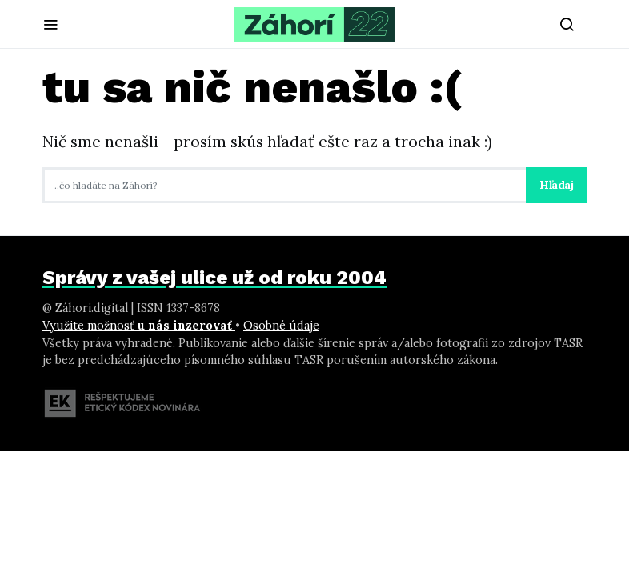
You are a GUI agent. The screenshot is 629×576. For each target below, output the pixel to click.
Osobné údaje (281, 325)
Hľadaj (556, 185)
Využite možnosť (138, 325)
